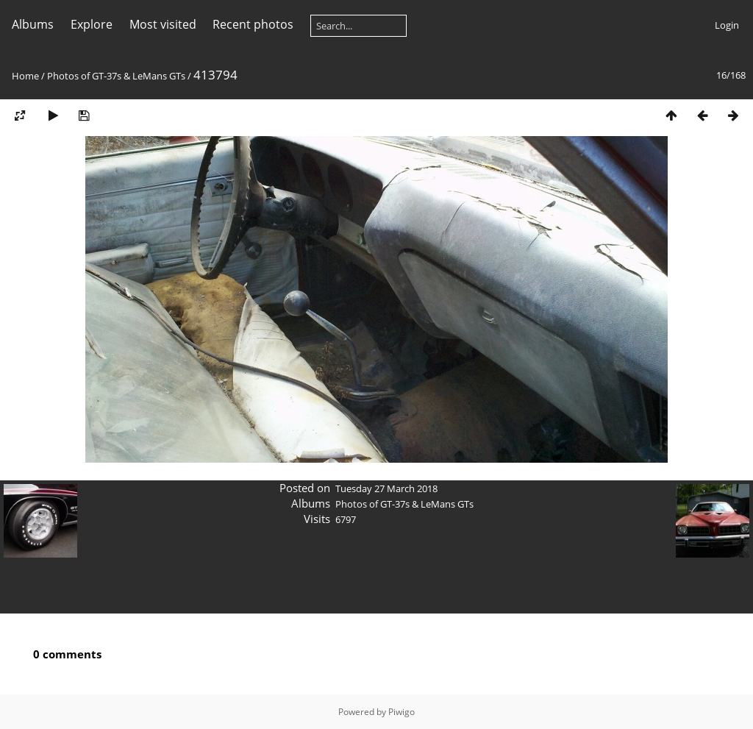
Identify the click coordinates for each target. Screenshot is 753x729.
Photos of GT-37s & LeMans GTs (116, 75)
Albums (33, 24)
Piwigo (401, 711)
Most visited (162, 24)
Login (727, 25)
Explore (92, 24)
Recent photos (253, 24)
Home (25, 75)
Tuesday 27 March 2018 (386, 488)
